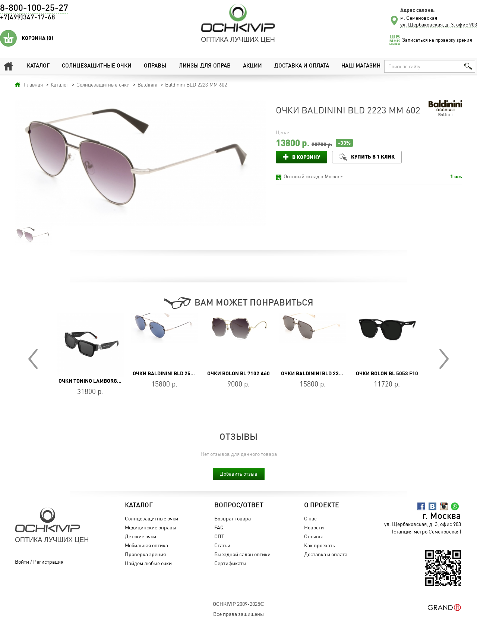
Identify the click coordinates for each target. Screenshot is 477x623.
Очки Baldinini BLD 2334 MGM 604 (324, 373)
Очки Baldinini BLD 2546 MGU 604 (175, 373)
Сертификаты (230, 563)
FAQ (219, 527)
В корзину (306, 157)
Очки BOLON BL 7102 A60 (238, 373)
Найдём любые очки (148, 563)
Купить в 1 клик (373, 156)
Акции (252, 66)
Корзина (37, 38)
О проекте (321, 505)
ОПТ (219, 536)
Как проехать (319, 545)
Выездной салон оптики (242, 554)
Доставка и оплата (301, 66)
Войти (22, 561)
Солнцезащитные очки (97, 66)
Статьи (222, 545)
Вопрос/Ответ (238, 505)
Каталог (38, 66)
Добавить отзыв (239, 473)
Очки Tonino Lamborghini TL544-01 (105, 381)
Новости (314, 527)
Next (444, 359)
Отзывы (313, 536)
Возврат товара (232, 518)
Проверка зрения (145, 554)
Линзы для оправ (205, 66)
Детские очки (140, 536)
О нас (310, 518)
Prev (33, 359)
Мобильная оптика (146, 545)
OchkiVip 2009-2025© (239, 604)
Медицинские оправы (150, 527)
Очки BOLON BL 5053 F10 (387, 373)
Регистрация (48, 561)
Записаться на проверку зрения (437, 40)
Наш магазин (360, 66)
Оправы (155, 66)
